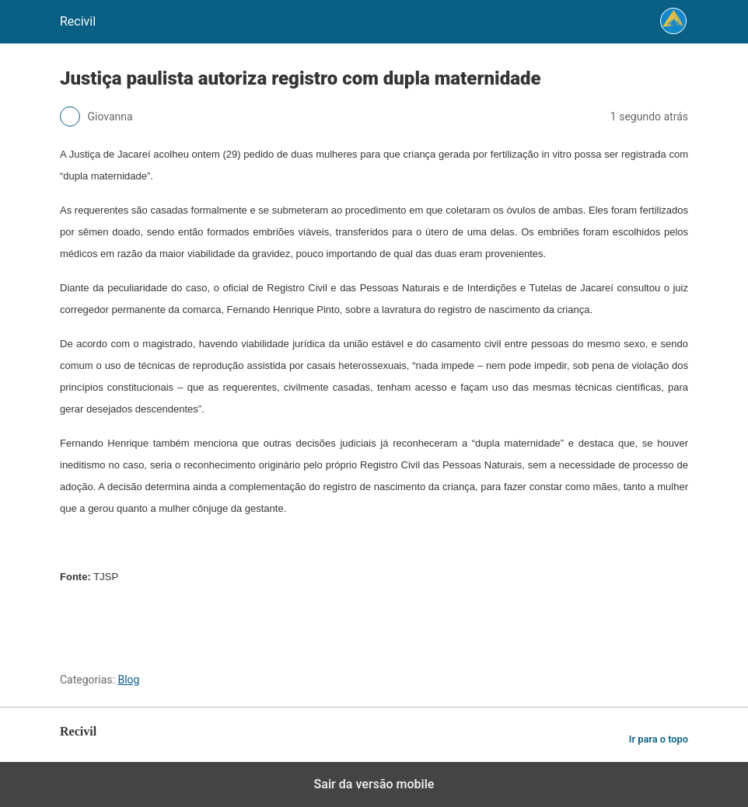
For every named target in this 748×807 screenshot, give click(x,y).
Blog (128, 679)
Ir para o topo (658, 739)
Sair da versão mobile (374, 784)
